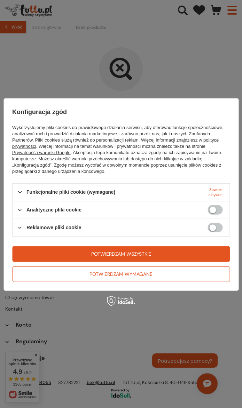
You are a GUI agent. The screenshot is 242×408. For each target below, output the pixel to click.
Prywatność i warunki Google (41, 152)
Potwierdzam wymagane (121, 274)
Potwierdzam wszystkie (121, 254)
